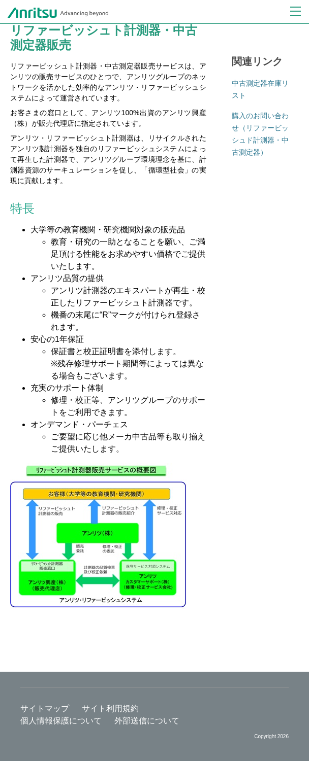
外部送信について (146, 720)
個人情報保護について (61, 720)
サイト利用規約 (110, 708)
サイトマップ (44, 708)
